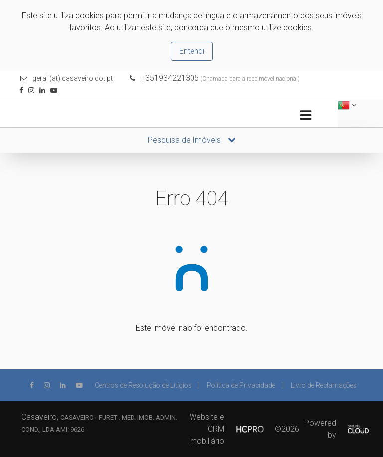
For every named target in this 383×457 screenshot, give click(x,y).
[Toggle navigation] (305, 115)
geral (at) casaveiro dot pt (72, 78)
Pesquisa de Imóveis (192, 140)
